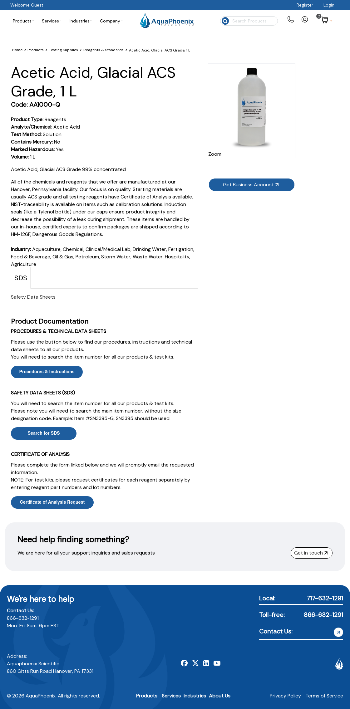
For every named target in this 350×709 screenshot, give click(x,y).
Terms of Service (324, 695)
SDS (20, 278)
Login (328, 5)
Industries (195, 695)
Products (146, 695)
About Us (219, 695)
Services (171, 695)
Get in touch (311, 553)
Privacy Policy (285, 695)
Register (305, 5)
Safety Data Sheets (33, 297)
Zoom (282, 142)
